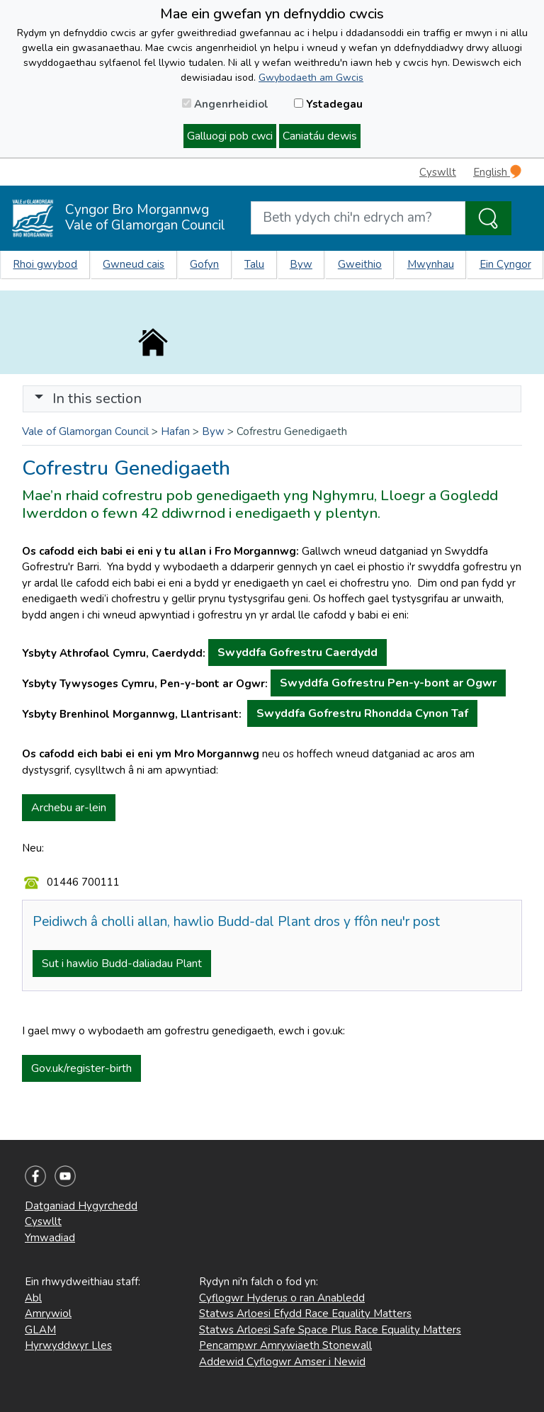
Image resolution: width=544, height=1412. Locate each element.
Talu (254, 264)
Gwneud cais (133, 264)
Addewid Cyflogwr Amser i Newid (282, 1362)
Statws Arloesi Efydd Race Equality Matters (305, 1313)
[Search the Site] (488, 218)
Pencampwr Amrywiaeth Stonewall (285, 1345)
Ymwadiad (50, 1238)
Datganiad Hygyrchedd (81, 1206)
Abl (33, 1298)
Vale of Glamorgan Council (85, 431)
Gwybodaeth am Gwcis (311, 77)
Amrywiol (48, 1313)
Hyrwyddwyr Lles (68, 1345)
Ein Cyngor (505, 264)
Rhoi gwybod (45, 264)
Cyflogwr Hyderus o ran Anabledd (282, 1298)
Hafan (175, 431)
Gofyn (204, 264)
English (497, 171)
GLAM (40, 1330)
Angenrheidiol (225, 104)
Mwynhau (430, 264)
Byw (301, 264)
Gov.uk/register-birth (81, 1068)
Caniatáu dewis (320, 136)
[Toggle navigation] (272, 398)
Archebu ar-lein (68, 807)
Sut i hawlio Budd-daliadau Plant (122, 963)
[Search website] (358, 218)
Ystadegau (328, 104)
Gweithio (360, 264)
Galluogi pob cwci (230, 136)
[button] (39, 398)
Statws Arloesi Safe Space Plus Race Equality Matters (330, 1330)
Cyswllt (437, 172)
